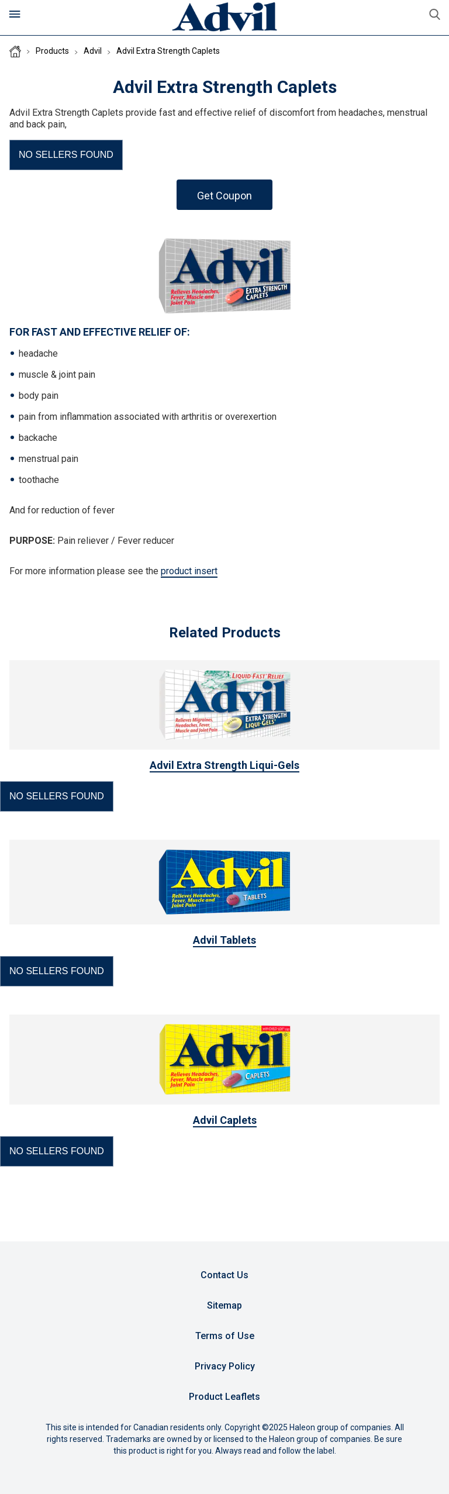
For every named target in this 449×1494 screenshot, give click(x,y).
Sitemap (224, 1305)
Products (52, 51)
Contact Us (224, 1275)
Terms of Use (224, 1335)
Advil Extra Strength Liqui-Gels (224, 765)
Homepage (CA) (15, 51)
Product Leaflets (224, 1396)
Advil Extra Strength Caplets (168, 51)
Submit (434, 14)
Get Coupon (224, 195)
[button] (66, 155)
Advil (93, 51)
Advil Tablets (224, 940)
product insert (189, 571)
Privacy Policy (225, 1366)
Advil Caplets (225, 1120)
